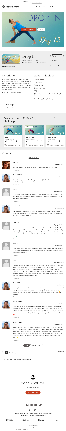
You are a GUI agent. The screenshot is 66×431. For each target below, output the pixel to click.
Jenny (15, 180)
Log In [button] (41, 29)
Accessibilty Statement (34, 427)
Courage (51, 99)
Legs (40, 94)
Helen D (15, 243)
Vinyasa (42, 88)
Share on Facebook (55, 66)
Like (54, 56)
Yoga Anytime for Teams (45, 413)
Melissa (15, 327)
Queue (54, 60)
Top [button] (26, 345)
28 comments (42, 63)
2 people (56, 245)
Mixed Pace (39, 82)
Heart (37, 94)
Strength (45, 99)
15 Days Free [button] (36, 2)
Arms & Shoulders (54, 94)
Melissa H (15, 260)
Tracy (14, 211)
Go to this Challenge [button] (57, 118)
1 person (56, 177)
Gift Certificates (19, 413)
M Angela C (16, 222)
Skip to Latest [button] (34, 157)
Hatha (37, 88)
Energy (40, 99)
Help (31, 410)
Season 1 (5, 66)
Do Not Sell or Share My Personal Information (33, 415)
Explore (36, 413)
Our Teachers (54, 7)
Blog (36, 410)
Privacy (26, 413)
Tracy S (15, 189)
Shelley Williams (27, 63)
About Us (38, 7)
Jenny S (15, 162)
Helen (14, 306)
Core (43, 94)
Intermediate (40, 79)
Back (47, 94)
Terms (31, 413)
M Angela (16, 288)
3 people (56, 164)
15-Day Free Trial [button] (33, 392)
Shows (45, 7)
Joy (37, 99)
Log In (62, 7)
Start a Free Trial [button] (28, 29)
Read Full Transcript (8, 108)
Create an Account (18, 363)
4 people (56, 191)
